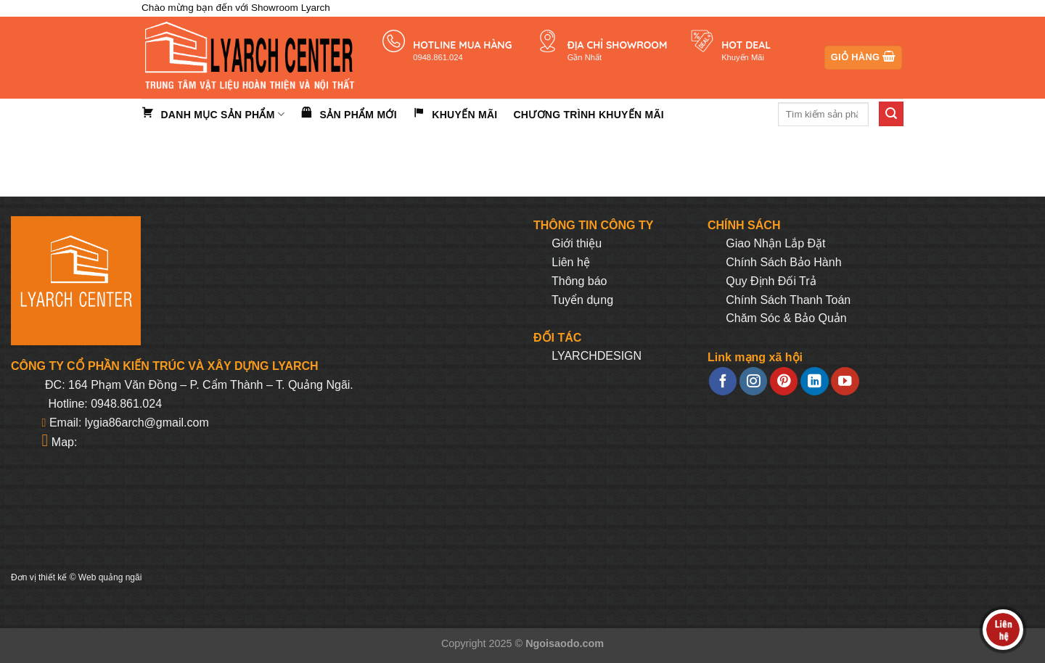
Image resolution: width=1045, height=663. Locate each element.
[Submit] (891, 114)
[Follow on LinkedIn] (814, 381)
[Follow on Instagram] (753, 381)
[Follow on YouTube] (844, 381)
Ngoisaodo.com (564, 643)
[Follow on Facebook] (723, 381)
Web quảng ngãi (110, 577)
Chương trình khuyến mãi (588, 114)
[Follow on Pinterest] (784, 381)
